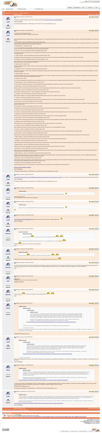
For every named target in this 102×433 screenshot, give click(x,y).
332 (24, 409)
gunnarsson (8, 253)
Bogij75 (30, 416)
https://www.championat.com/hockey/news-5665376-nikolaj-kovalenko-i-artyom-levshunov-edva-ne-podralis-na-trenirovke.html (51, 321)
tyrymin (80, 416)
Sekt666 (65, 416)
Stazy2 (73, 416)
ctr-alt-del (43, 416)
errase (8, 192)
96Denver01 (8, 233)
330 (21, 409)
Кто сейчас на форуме (7, 413)
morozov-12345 (58, 416)
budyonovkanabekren (37, 416)
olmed (62, 416)
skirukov (69, 416)
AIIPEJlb (8, 308)
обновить (97, 14)
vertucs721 (84, 416)
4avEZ (8, 280)
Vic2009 (8, 21)
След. (27, 409)
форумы (90, 14)
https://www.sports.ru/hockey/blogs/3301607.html (23, 219)
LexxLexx (52, 416)
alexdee (8, 206)
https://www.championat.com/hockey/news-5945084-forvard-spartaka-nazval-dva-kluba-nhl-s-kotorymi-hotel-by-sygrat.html (38, 177)
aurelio (27, 416)
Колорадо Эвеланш (18, 14)
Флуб (24, 408)
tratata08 (76, 416)
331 (22, 409)
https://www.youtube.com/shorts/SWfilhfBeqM (53, 19)
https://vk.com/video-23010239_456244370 (22, 167)
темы (93, 14)
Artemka (24, 416)
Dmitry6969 (48, 416)
